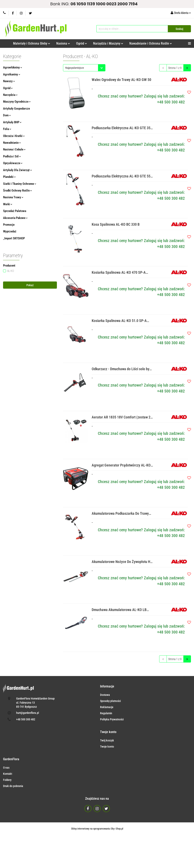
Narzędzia (10, 95)
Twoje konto (107, 746)
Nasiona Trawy (13, 197)
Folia (7, 129)
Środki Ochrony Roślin (17, 190)
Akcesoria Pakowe (15, 218)
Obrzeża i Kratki (14, 136)
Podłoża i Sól (12, 156)
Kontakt (7, 773)
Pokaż (30, 285)
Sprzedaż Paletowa (14, 211)
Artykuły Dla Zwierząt (17, 170)
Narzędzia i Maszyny (108, 43)
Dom (7, 115)
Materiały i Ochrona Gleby (31, 43)
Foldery (7, 779)
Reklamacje (106, 707)
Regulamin (106, 713)
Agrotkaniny (11, 74)
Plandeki (9, 177)
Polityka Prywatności (112, 719)
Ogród (81, 43)
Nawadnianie (12, 143)
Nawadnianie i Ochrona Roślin (150, 43)
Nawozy (9, 81)
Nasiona (63, 43)
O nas (6, 767)
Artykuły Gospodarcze (16, 108)
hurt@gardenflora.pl (27, 712)
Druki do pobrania (13, 786)
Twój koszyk (107, 740)
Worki (7, 204)
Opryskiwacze (13, 163)
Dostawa (105, 694)
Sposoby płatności (110, 701)
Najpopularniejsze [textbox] (74, 67)
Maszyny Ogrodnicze (17, 101)
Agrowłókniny (12, 67)
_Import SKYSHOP (14, 238)
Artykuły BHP (12, 122)
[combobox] (84, 67)
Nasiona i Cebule (14, 149)
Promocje (9, 224)
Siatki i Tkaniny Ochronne (19, 184)
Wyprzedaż (9, 231)
